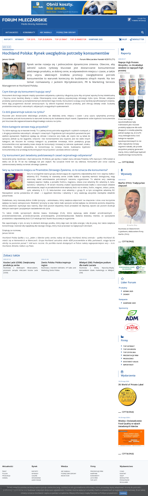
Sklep (122, 476)
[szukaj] (131, 32)
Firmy (124, 339)
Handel (5, 478)
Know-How (65, 476)
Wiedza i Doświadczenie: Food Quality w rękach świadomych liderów (130, 423)
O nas (122, 471)
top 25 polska (128, 352)
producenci (126, 358)
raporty (8, 39)
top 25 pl (31, 39)
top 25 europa (45, 39)
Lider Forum (128, 281)
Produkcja (6, 476)
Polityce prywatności (108, 493)
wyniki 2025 (126, 291)
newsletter (137, 39)
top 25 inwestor (78, 39)
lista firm (94, 478)
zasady (124, 294)
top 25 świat (61, 39)
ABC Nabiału (46, 32)
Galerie (34, 476)
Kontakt (123, 473)
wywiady (19, 39)
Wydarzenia (128, 374)
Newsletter (124, 478)
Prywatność (124, 480)
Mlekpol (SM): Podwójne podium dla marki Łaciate (95, 264)
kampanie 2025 (128, 303)
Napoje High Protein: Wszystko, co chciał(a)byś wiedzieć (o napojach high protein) (130, 66)
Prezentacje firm (129, 355)
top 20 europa (128, 349)
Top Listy (93, 480)
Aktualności (11, 32)
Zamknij (123, 493)
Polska (5, 473)
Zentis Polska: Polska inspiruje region (56, 264)
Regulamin (124, 482)
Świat (4, 471)
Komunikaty (29, 32)
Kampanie (93, 473)
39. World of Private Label (130, 384)
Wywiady (126, 172)
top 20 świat (127, 346)
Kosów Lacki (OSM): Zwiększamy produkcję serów (19, 264)
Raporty (126, 52)
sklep (123, 39)
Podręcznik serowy (66, 32)
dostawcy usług (129, 362)
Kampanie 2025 (96, 39)
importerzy (126, 365)
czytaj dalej (128, 162)
